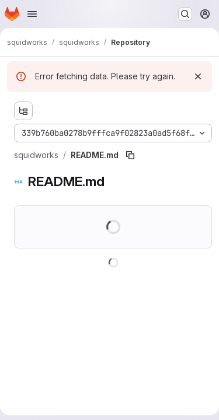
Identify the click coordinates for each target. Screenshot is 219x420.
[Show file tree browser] (23, 111)
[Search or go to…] (185, 14)
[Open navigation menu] (32, 14)
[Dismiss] (198, 76)
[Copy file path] (130, 155)
